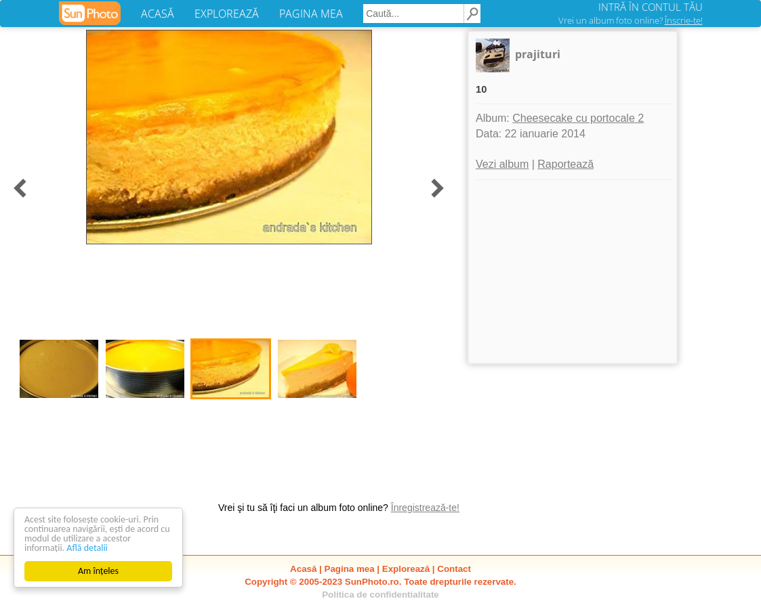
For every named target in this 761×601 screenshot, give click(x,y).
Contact (454, 569)
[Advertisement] (572, 271)
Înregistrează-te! (425, 507)
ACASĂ (157, 13)
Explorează (406, 569)
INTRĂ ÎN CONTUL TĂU (650, 7)
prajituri (537, 54)
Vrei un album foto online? (630, 20)
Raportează (565, 164)
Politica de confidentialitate (380, 594)
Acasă (303, 569)
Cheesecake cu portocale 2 (578, 118)
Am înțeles (98, 571)
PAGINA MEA (311, 13)
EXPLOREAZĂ (226, 13)
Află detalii (87, 548)
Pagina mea (350, 569)
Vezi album (502, 164)
